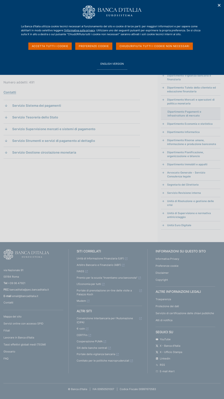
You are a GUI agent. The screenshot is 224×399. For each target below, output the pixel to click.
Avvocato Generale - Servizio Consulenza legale (186, 174)
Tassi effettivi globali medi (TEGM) (25, 344)
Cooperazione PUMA (90, 341)
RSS (160, 364)
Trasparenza (163, 299)
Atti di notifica (164, 320)
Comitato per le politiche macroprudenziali (103, 360)
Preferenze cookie (167, 265)
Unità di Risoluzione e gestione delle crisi (190, 203)
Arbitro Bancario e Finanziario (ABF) (99, 265)
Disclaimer (162, 272)
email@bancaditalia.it (25, 296)
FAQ (6, 358)
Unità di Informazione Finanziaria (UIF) (100, 258)
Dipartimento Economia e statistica (190, 123)
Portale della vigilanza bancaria (96, 354)
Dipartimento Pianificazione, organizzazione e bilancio (185, 154)
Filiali (7, 330)
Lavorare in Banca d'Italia (19, 337)
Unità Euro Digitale (179, 225)
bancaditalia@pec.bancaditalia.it (29, 289)
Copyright (162, 279)
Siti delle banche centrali (92, 347)
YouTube (163, 339)
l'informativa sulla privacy (79, 30)
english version (112, 66)
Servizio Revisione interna (184, 193)
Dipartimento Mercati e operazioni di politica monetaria (191, 101)
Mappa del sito (13, 316)
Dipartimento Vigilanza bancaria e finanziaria (189, 77)
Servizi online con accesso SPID (23, 323)
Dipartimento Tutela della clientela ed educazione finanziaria (191, 89)
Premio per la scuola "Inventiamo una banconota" (107, 277)
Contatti (10, 92)
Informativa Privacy (167, 258)
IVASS (80, 271)
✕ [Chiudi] (219, 5)
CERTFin (82, 335)
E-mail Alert (165, 371)
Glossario (9, 351)
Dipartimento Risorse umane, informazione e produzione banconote (191, 142)
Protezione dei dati (167, 306)
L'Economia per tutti (89, 284)
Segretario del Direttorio (183, 184)
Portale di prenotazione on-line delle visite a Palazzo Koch (104, 292)
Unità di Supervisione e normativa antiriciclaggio (189, 215)
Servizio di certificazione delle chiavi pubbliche (185, 313)
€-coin (81, 328)
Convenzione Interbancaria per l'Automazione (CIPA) (105, 320)
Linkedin (163, 358)
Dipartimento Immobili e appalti (187, 164)
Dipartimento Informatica (183, 132)
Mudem (81, 300)
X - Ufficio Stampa (169, 352)
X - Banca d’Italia (168, 345)
